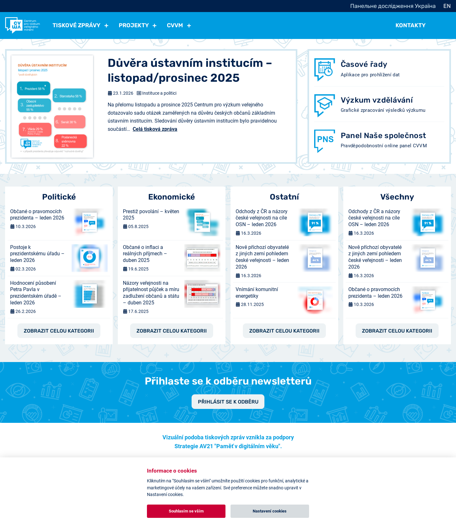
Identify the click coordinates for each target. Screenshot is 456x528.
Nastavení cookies (270, 511)
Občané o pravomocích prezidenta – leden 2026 (37, 214)
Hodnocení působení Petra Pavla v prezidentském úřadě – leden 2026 (35, 293)
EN (447, 6)
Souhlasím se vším (186, 511)
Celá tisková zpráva (155, 129)
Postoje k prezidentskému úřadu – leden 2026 (37, 254)
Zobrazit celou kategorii (59, 331)
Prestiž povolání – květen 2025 (151, 214)
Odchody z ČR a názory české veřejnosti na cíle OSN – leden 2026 (262, 218)
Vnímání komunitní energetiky (257, 292)
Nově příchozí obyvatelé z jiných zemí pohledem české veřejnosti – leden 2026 (262, 257)
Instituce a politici (159, 93)
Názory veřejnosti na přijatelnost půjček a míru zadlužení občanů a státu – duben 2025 (151, 293)
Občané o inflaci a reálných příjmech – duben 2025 (145, 254)
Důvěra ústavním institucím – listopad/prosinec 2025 (190, 70)
